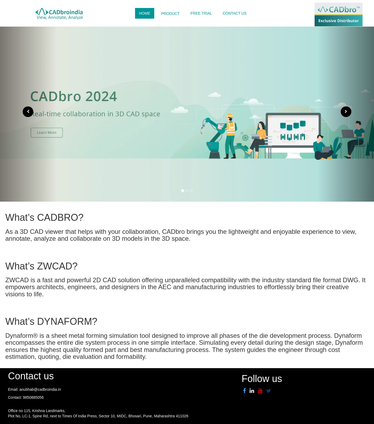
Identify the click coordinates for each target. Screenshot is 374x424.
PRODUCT (170, 13)
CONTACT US (235, 13)
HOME (144, 13)
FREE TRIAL (201, 13)
